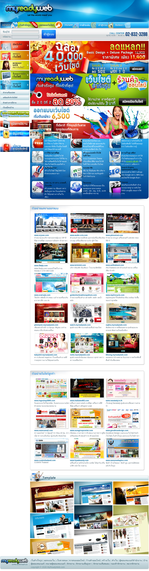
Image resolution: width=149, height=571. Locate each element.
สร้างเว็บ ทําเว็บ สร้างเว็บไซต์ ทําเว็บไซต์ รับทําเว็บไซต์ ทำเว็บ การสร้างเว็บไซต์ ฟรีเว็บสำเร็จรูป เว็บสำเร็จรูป (28, 8)
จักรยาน (70, 563)
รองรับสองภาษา (51, 168)
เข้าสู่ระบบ (104, 25)
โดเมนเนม (87, 183)
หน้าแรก (9, 25)
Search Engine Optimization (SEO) (129, 168)
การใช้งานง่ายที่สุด (52, 153)
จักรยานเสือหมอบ (101, 563)
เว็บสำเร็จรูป (36, 560)
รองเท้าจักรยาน (118, 563)
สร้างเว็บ (106, 560)
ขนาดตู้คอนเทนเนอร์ (55, 563)
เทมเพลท (69, 25)
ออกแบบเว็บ (49, 560)
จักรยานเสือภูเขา (83, 563)
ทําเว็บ (115, 560)
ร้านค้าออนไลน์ (93, 560)
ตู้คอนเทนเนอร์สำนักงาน (130, 560)
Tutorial (124, 182)
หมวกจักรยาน (133, 563)
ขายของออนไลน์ (76, 560)
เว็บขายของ (62, 560)
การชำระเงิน (87, 25)
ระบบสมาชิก (88, 168)
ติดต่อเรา (122, 25)
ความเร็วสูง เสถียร (128, 153)
